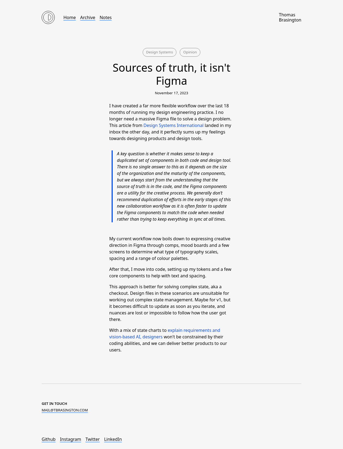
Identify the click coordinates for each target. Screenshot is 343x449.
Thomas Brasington (290, 17)
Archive (87, 17)
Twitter (92, 439)
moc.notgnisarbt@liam (65, 410)
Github (49, 439)
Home (69, 17)
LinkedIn (113, 439)
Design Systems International (173, 125)
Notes (106, 17)
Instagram (70, 439)
